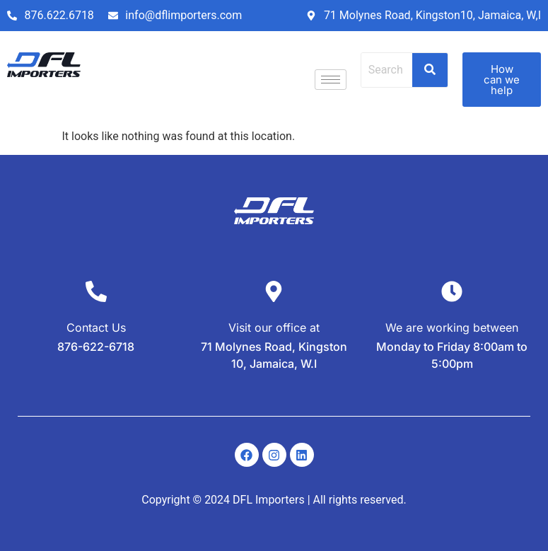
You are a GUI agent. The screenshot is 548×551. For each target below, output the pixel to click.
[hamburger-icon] (330, 79)
